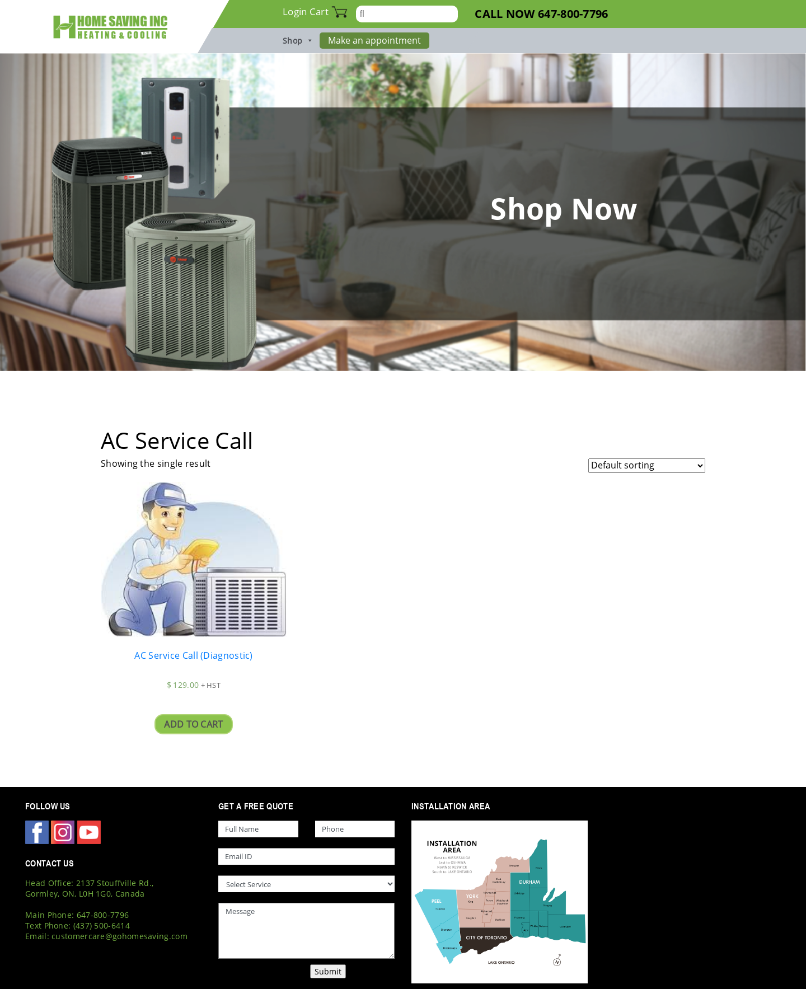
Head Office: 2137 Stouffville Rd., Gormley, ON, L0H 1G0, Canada (89, 888)
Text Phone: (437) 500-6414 (77, 925)
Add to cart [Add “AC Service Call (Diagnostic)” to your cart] (193, 724)
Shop (298, 40)
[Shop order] (646, 465)
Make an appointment (374, 40)
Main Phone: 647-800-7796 (77, 915)
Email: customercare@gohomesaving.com (106, 936)
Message (306, 931)
